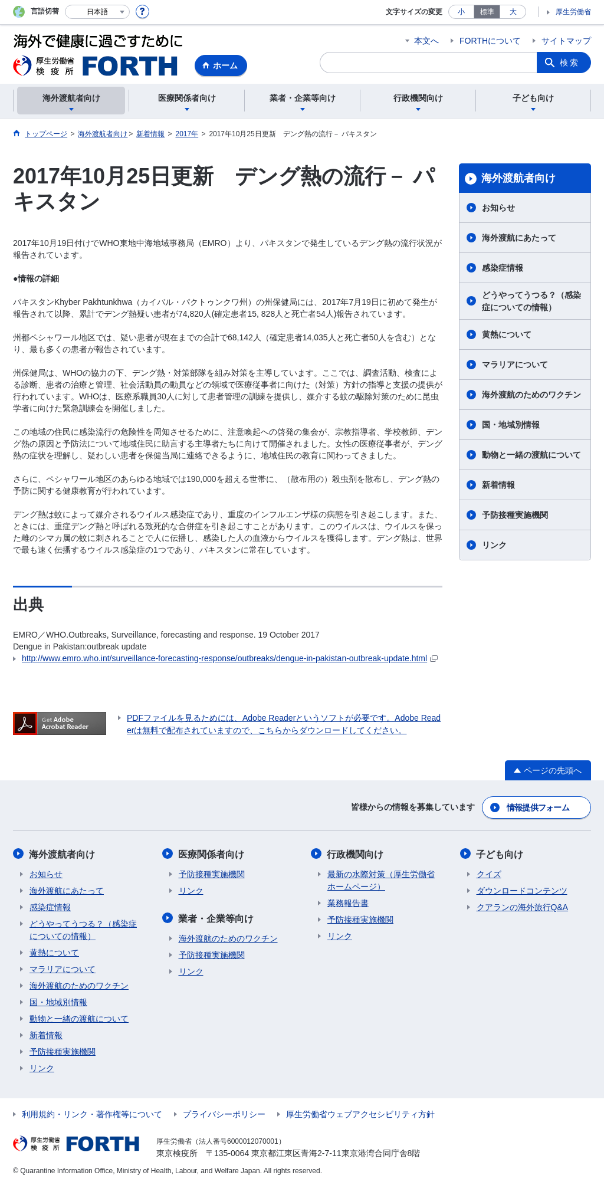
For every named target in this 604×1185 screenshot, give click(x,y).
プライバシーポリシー (224, 1113)
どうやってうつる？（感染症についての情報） (531, 301)
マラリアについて (515, 364)
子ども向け (500, 853)
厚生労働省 (573, 12)
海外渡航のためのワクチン (531, 394)
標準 (487, 12)
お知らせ (498, 207)
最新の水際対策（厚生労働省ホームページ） (381, 879)
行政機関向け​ (355, 853)
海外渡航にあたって (519, 237)
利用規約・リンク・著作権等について (92, 1113)
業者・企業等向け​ (216, 917)
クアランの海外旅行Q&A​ (523, 906)
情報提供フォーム (538, 807)
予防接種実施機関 (515, 515)
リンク (494, 545)
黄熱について (506, 334)
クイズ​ (489, 873)
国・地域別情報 (511, 424)
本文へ (426, 41)
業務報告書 (348, 902)
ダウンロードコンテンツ (522, 889)
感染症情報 (502, 268)
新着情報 (498, 485)
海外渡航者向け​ (518, 178)
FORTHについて (490, 41)
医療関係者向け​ (212, 853)
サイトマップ (566, 41)
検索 (570, 62)
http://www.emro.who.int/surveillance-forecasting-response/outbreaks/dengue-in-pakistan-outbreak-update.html (230, 658)
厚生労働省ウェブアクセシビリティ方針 (360, 1113)
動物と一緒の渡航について (531, 454)
